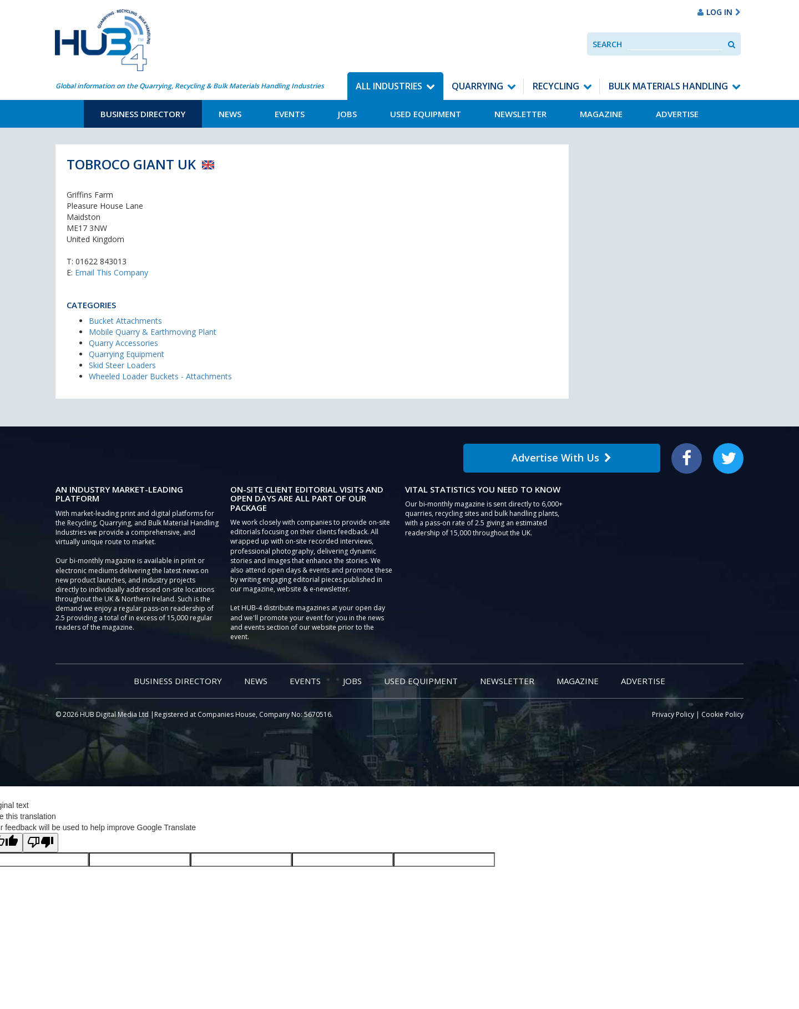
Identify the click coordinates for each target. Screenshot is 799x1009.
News (230, 113)
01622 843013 (101, 261)
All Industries (389, 86)
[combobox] (675, 44)
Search (607, 44)
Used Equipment (425, 113)
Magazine (601, 113)
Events (290, 113)
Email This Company (111, 272)
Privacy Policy (673, 714)
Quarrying (477, 86)
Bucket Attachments (125, 320)
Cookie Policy (722, 714)
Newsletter (520, 113)
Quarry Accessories (123, 343)
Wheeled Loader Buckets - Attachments (160, 376)
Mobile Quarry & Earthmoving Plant (152, 332)
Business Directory (142, 113)
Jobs (347, 113)
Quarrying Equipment (126, 354)
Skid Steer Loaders (122, 365)
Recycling (556, 86)
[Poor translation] (40, 842)
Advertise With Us (561, 457)
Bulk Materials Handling (668, 86)
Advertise (677, 113)
